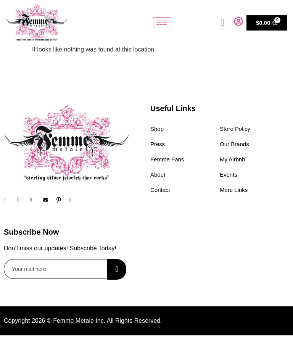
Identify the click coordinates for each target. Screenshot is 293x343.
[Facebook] (9, 200)
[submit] (116, 269)
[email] (56, 269)
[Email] (49, 200)
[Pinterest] (62, 200)
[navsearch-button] (222, 22)
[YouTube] (75, 200)
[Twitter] (36, 200)
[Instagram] (22, 200)
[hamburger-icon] (161, 22)
